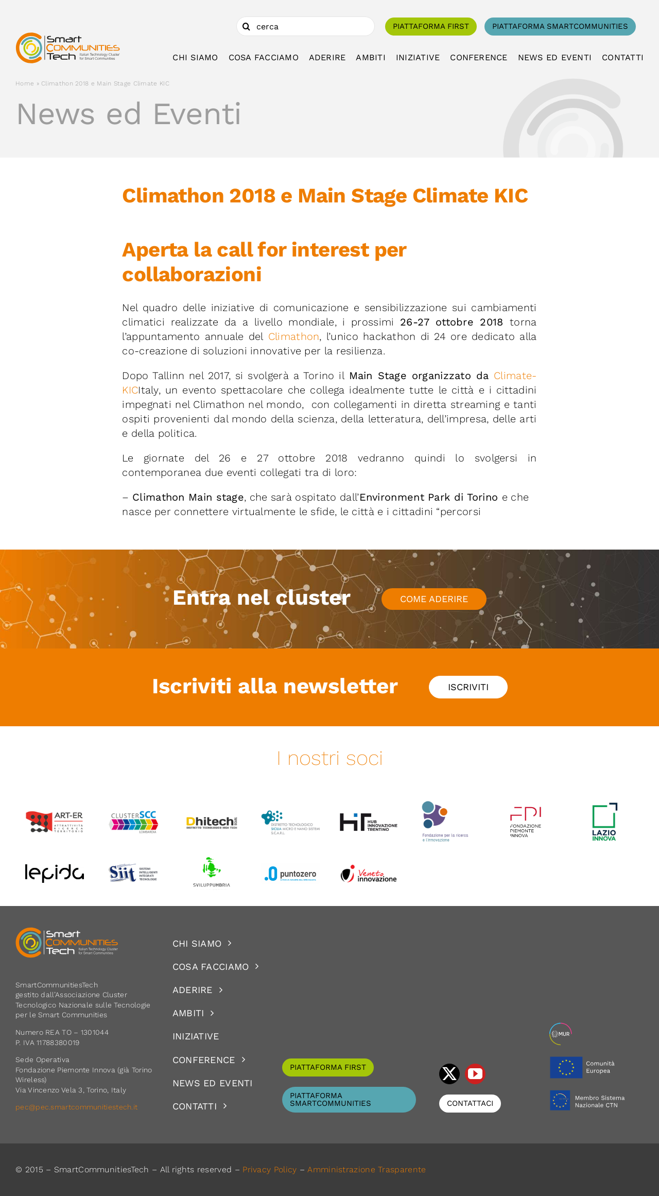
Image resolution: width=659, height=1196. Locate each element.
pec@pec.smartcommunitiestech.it (77, 1107)
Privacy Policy (269, 1169)
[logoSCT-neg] (66, 932)
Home (24, 83)
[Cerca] (246, 26)
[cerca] (305, 26)
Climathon (294, 336)
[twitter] (449, 1074)
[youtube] (475, 1074)
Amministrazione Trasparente (366, 1169)
